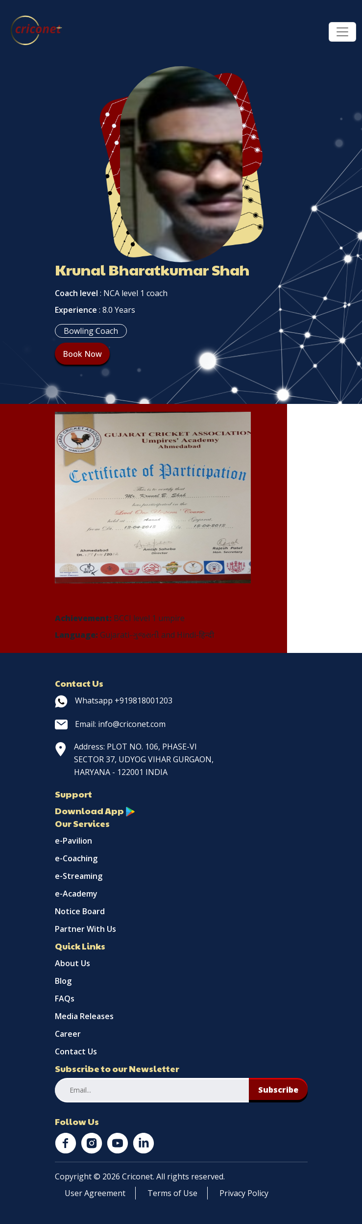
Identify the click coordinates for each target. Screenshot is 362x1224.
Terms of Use (172, 1193)
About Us (72, 963)
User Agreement (95, 1193)
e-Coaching (76, 858)
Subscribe (278, 1089)
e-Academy (76, 893)
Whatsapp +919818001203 (113, 700)
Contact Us (76, 1051)
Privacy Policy (243, 1193)
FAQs (64, 998)
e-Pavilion (73, 840)
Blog (63, 980)
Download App (95, 810)
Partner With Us (85, 929)
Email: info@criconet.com (110, 724)
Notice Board (80, 911)
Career (68, 1033)
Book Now (82, 354)
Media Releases (84, 1016)
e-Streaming (78, 876)
